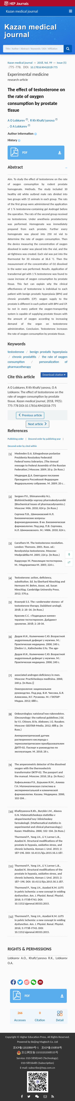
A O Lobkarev (16, 120)
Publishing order (16, 438)
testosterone (16, 352)
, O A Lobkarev (18, 126)
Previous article (30, 415)
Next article (37, 424)
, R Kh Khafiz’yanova (41, 120)
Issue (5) (61, 62)
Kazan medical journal (22, 10)
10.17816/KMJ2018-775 (44, 67)
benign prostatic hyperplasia (48, 352)
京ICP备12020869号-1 (26, 1047)
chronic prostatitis (24, 357)
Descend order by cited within (22, 446)
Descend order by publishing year (44, 438)
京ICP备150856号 (51, 1047)
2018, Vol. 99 (44, 62)
